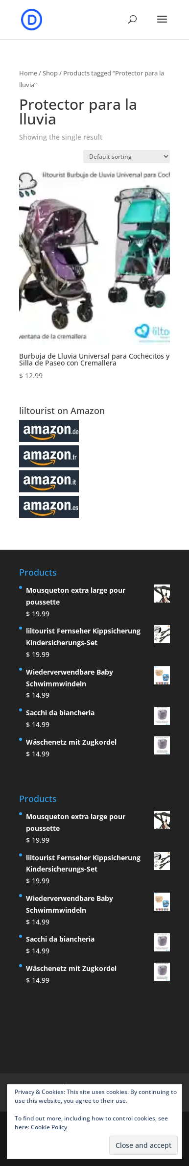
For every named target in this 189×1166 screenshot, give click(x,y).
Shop (50, 73)
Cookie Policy (49, 1127)
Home (28, 73)
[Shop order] (126, 156)
